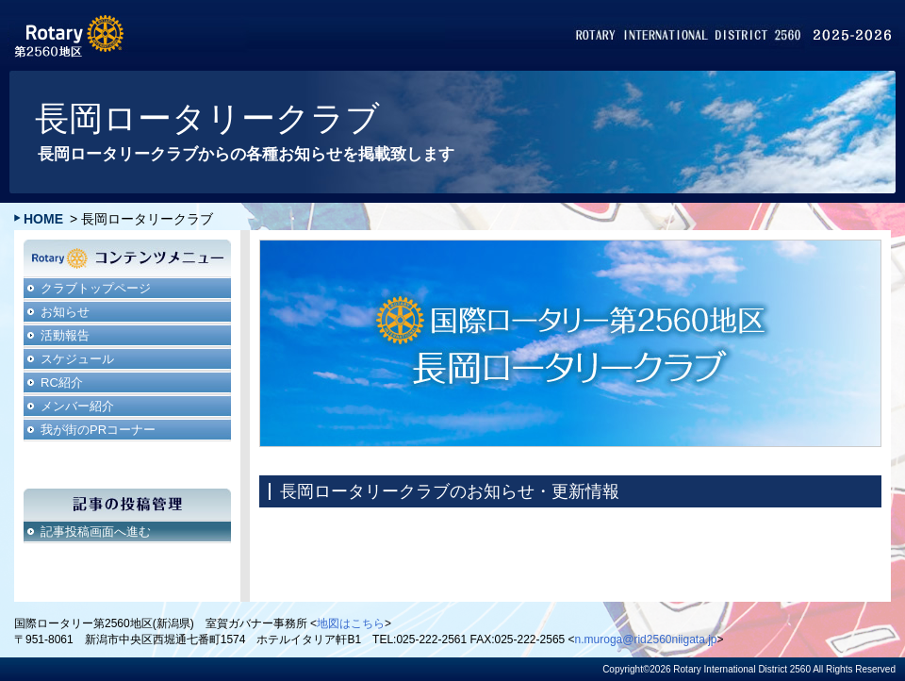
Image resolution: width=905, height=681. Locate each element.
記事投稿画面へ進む (96, 531)
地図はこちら (351, 623)
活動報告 (65, 335)
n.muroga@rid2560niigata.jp (646, 639)
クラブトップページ (96, 288)
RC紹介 (62, 382)
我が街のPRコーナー (98, 430)
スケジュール (77, 359)
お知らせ (65, 312)
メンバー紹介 (77, 406)
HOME (43, 218)
